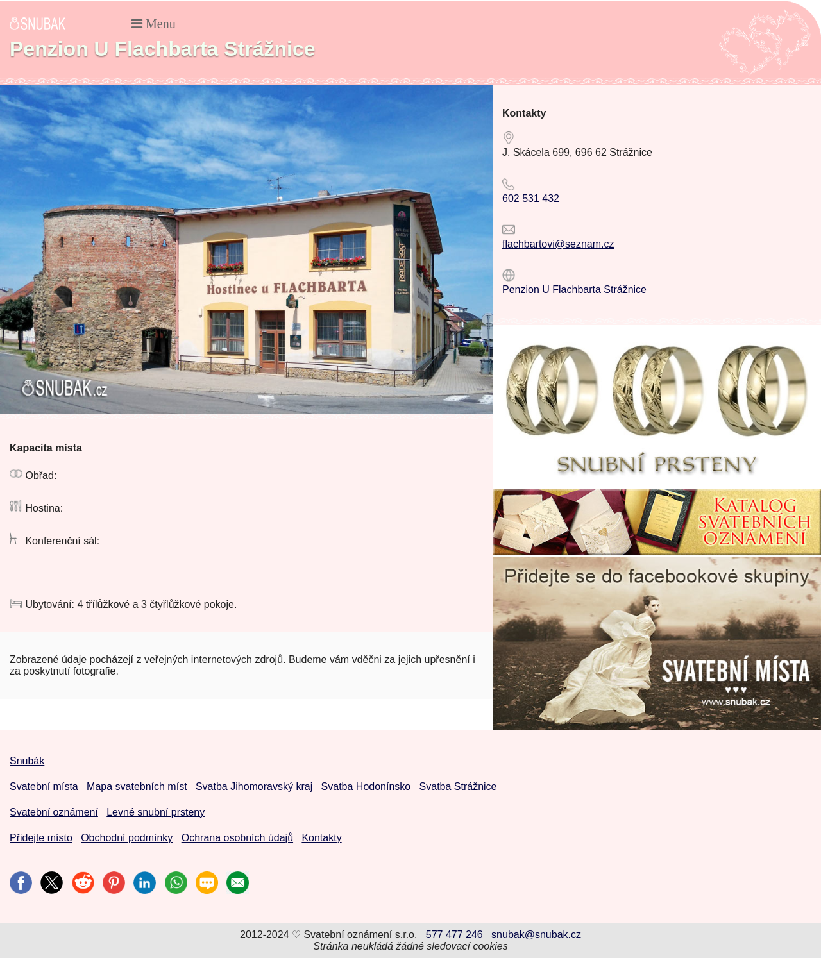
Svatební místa (44, 786)
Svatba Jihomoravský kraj (254, 786)
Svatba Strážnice (458, 786)
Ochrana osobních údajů (237, 837)
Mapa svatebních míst (137, 786)
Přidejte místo (41, 837)
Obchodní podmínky (127, 837)
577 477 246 (454, 934)
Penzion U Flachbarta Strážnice (574, 289)
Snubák (27, 760)
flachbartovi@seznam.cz (558, 244)
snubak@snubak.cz (536, 934)
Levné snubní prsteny (155, 812)
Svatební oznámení (54, 812)
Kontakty (321, 837)
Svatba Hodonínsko (366, 786)
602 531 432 (530, 198)
